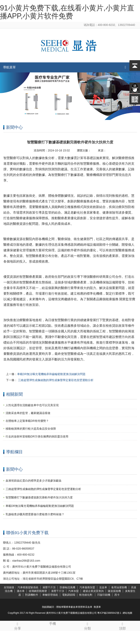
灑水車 (21, 590)
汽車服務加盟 (87, 587)
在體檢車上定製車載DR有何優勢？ (27, 420)
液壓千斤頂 (49, 587)
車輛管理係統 (50, 594)
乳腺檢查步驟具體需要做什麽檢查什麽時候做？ (35, 514)
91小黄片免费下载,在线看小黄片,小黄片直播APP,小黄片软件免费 (67, 12)
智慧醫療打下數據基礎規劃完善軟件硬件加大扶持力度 (39, 497)
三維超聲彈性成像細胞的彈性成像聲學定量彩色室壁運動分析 (55, 380)
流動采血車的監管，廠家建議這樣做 (28, 413)
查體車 (81, 607)
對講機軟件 (31, 594)
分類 (87, 625)
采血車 (88, 607)
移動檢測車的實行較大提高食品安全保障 (31, 428)
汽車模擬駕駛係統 (28, 587)
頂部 (122, 625)
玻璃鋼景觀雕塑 (38, 590)
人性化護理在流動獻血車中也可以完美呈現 (32, 405)
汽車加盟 (73, 590)
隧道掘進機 (114, 590)
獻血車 (74, 607)
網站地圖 (127, 613)
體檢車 (60, 607)
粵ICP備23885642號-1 (109, 613)
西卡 (117, 594)
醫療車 (67, 607)
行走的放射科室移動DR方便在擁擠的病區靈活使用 (37, 436)
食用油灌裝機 (119, 587)
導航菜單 (9, 67)
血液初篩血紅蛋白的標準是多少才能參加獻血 (34, 480)
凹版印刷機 (103, 594)
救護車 (97, 607)
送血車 (103, 587)
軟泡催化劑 (86, 594)
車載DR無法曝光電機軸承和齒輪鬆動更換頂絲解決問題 (51, 374)
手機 (52, 623)
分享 (17, 625)
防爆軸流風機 (67, 587)
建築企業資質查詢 (93, 590)
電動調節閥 (68, 594)
